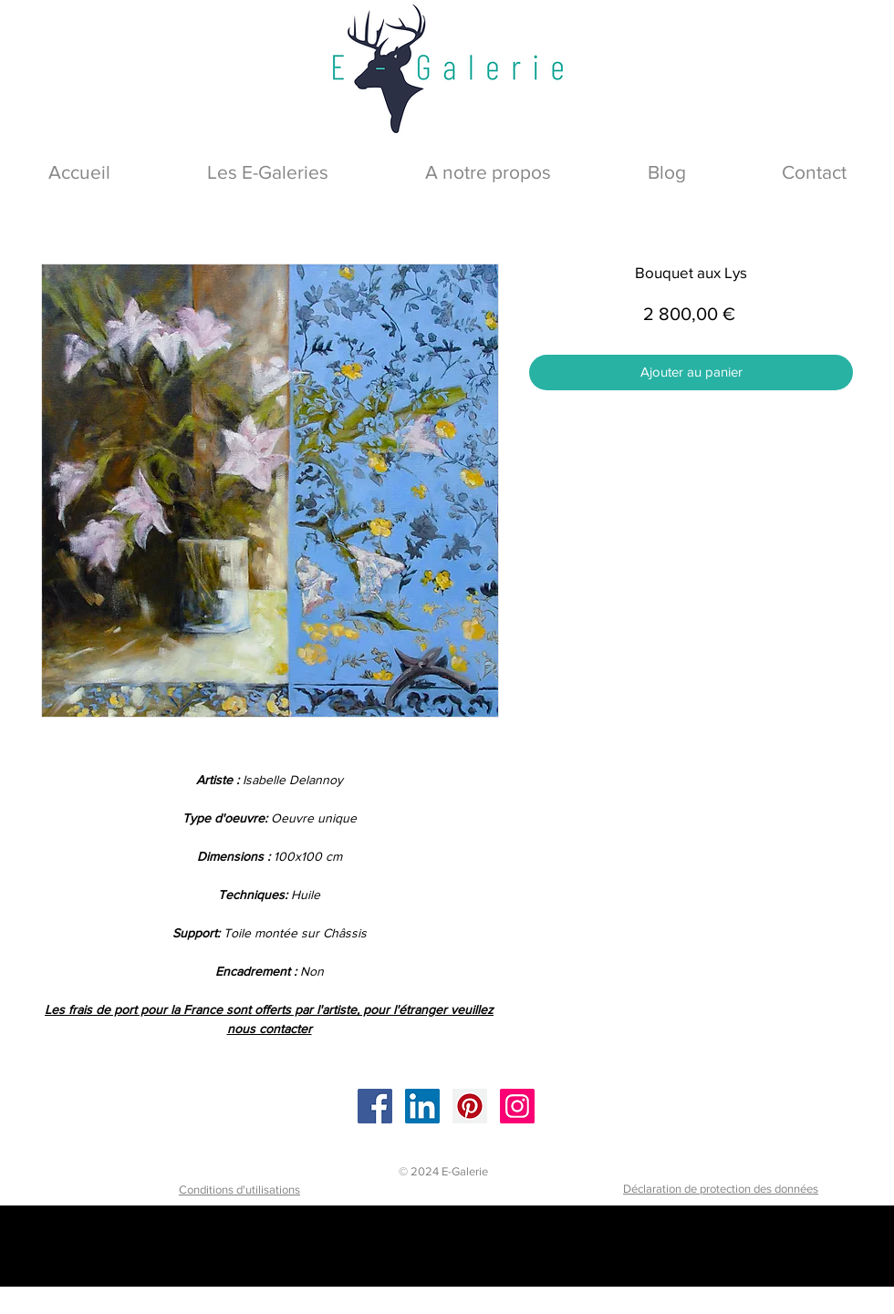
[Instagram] (517, 1106)
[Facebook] (375, 1106)
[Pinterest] (469, 1106)
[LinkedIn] (422, 1106)
